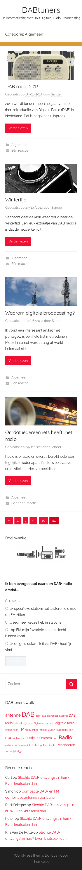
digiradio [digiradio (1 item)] (28, 723)
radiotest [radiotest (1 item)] (28, 745)
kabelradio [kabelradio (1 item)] (62, 729)
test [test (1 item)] (55, 745)
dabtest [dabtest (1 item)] (18, 723)
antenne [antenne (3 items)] (13, 715)
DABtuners (41, 10)
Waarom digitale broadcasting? (40, 313)
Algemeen (19, 145)
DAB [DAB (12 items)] (28, 714)
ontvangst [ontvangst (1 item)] (18, 738)
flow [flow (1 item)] (15, 729)
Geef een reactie (24, 503)
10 (43, 520)
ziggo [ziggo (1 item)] (20, 751)
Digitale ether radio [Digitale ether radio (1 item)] (43, 723)
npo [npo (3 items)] (8, 737)
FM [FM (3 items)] (21, 729)
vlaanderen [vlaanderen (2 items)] (66, 745)
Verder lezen (18, 128)
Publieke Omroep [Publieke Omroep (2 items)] (38, 738)
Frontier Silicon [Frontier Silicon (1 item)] (47, 729)
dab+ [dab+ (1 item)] (38, 715)
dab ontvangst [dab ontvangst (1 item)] (50, 715)
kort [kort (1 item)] (71, 729)
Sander (56, 94)
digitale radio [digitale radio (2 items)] (65, 723)
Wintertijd (15, 200)
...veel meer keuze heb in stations (35, 622)
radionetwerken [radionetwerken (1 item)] (14, 745)
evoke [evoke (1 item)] (8, 729)
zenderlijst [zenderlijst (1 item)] (10, 751)
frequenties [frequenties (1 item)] (31, 729)
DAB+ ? (14, 601)
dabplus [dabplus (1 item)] (63, 715)
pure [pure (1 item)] (55, 738)
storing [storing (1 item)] (38, 745)
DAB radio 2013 (21, 86)
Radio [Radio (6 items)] (65, 737)
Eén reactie (19, 150)
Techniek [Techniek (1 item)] (47, 745)
